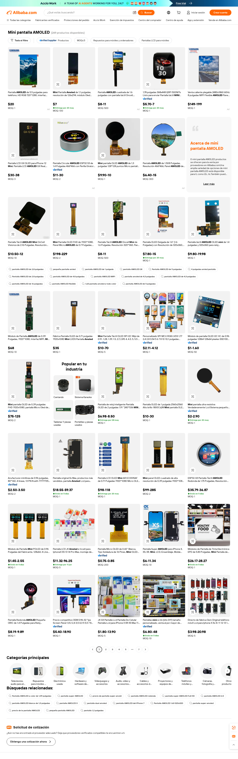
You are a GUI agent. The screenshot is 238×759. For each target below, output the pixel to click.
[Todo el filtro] (19, 40)
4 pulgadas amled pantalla (202, 269)
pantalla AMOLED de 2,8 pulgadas (26, 269)
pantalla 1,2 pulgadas (92, 710)
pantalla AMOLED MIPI (103, 276)
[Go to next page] (145, 649)
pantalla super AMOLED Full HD (178, 696)
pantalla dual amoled (95, 703)
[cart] (179, 13)
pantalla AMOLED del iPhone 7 (128, 703)
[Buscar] (146, 12)
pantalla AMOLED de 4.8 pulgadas (67, 276)
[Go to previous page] (93, 649)
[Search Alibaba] (88, 12)
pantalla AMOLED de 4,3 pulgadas (178, 276)
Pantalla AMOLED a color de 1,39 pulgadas (30, 696)
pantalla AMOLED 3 (67, 703)
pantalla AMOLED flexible (62, 283)
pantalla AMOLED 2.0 (212, 696)
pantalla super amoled (201, 703)
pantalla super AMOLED (70, 696)
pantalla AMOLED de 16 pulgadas (26, 283)
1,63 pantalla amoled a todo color (99, 283)
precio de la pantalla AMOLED (24, 710)
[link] (233, 727)
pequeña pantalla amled (63, 269)
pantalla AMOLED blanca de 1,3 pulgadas (29, 703)
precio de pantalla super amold (105, 696)
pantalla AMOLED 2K (131, 269)
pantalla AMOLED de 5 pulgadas (139, 283)
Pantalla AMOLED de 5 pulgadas (165, 269)
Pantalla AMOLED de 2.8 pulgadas (26, 276)
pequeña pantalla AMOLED (60, 710)
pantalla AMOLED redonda (142, 696)
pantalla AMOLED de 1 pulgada (98, 269)
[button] (135, 13)
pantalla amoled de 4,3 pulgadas (138, 276)
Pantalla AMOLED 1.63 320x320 (167, 703)
